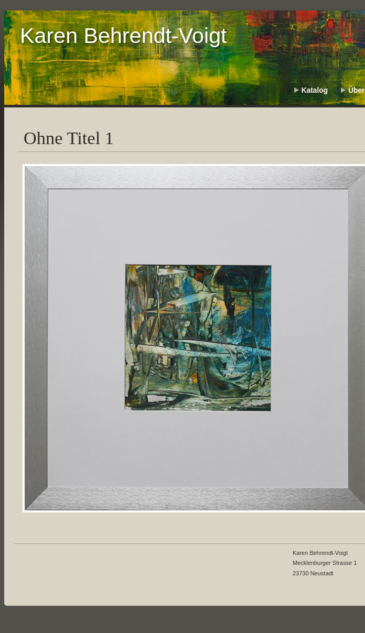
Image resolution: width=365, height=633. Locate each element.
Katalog (315, 90)
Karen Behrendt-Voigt (123, 36)
